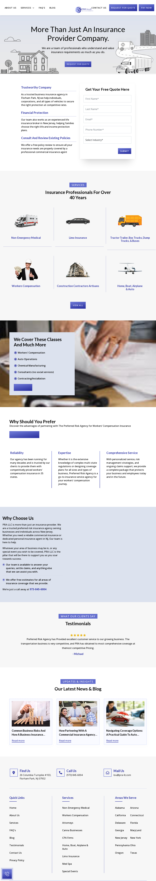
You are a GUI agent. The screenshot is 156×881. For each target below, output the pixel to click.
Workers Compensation (75, 807)
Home (12, 800)
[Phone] (107, 129)
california (120, 807)
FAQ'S (42, 6)
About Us (10, 6)
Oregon (119, 845)
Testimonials (16, 837)
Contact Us (98, 6)
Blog (52, 6)
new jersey (121, 830)
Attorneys (67, 815)
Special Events (70, 863)
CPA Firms (67, 830)
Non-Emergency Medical (76, 800)
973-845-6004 (38, 581)
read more (23, 380)
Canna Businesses (72, 822)
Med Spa (67, 856)
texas (133, 845)
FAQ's (12, 822)
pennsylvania (122, 837)
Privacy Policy (16, 852)
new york (135, 830)
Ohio (133, 837)
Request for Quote (24, 427)
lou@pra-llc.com (122, 767)
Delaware (120, 815)
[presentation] (98, 150)
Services (27, 6)
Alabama (120, 800)
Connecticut (137, 807)
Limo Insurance (70, 848)
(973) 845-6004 (74, 767)
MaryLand (135, 822)
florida (134, 815)
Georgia (119, 822)
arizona (134, 800)
